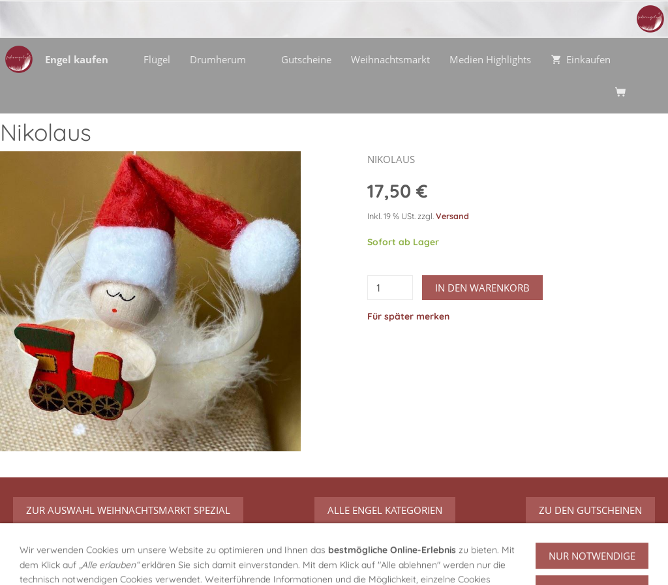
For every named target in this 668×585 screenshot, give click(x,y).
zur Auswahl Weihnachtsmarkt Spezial (128, 510)
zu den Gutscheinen (590, 510)
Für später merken (408, 316)
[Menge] (390, 287)
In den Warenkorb (482, 287)
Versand (452, 216)
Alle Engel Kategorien (384, 510)
